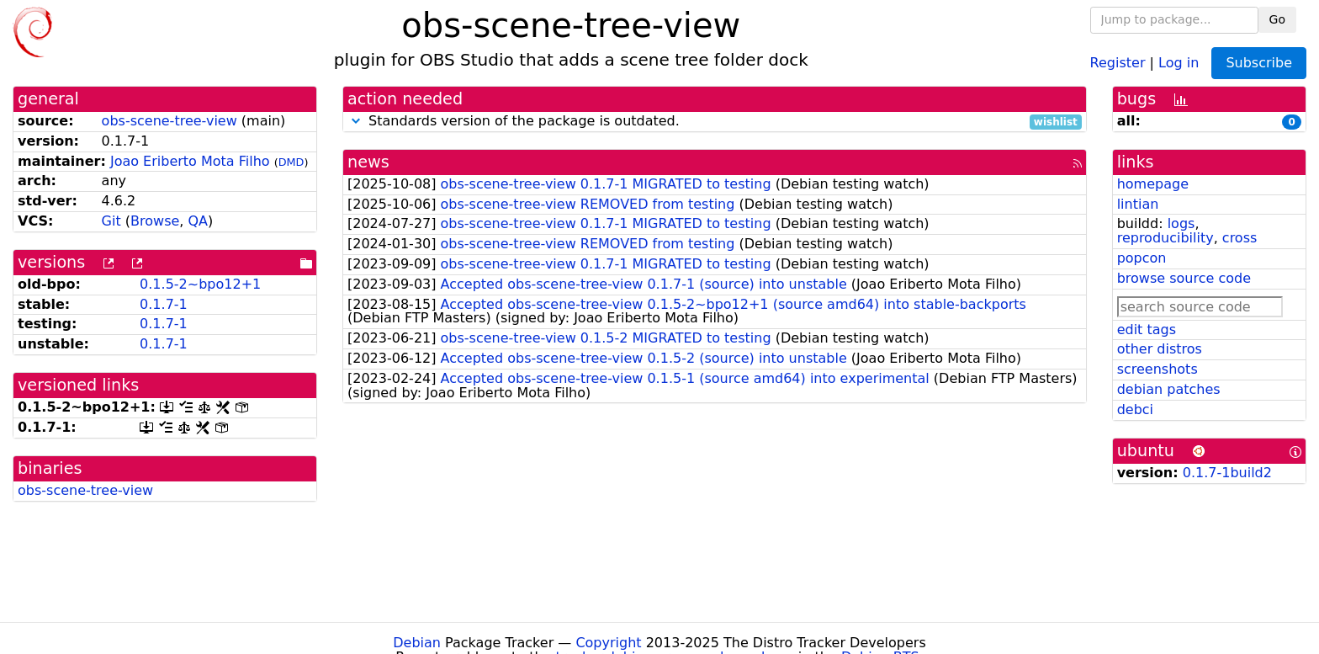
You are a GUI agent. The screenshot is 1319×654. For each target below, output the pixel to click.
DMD (291, 162)
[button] (356, 121)
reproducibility (1165, 238)
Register (1118, 62)
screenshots (1157, 369)
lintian (1138, 204)
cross (1239, 238)
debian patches (1169, 389)
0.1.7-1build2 (1227, 473)
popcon (1142, 258)
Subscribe (1259, 63)
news (368, 162)
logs (1181, 223)
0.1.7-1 (164, 304)
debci (1135, 409)
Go (1277, 19)
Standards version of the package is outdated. (714, 121)
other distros (1159, 349)
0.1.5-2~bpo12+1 (200, 284)
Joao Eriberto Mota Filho (190, 161)
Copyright (608, 643)
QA (198, 221)
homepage (1153, 184)
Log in (1178, 62)
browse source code (1184, 278)
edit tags (1146, 330)
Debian (417, 643)
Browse (154, 221)
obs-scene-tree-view (169, 121)
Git (111, 221)
